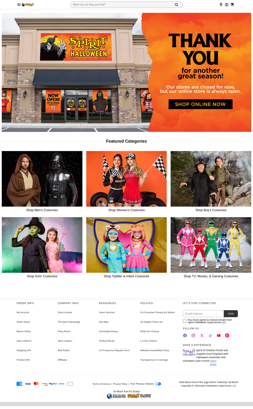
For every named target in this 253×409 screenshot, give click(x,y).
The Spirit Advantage (69, 321)
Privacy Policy (120, 383)
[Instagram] (193, 335)
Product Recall (106, 340)
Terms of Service (101, 383)
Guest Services (107, 312)
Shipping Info (24, 350)
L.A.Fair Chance (148, 340)
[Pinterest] (227, 335)
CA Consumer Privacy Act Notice (157, 312)
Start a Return (24, 340)
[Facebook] (185, 335)
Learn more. (213, 362)
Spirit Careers (65, 340)
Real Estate (64, 350)
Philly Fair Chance (149, 331)
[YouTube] (219, 335)
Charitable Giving (108, 331)
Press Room (64, 331)
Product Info (23, 359)
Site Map (103, 321)
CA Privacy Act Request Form (114, 350)
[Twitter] (202, 335)
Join (231, 313)
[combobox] (120, 4)
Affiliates (62, 359)
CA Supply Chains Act (151, 321)
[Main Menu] (19, 4)
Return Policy (24, 331)
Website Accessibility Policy (154, 350)
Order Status (23, 321)
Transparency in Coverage (154, 359)
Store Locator (65, 312)
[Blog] (235, 335)
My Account (23, 312)
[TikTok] (210, 335)
